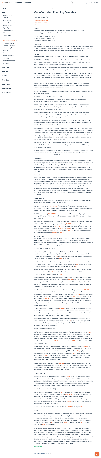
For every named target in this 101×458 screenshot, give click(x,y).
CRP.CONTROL (52, 214)
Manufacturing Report (9, 48)
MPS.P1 (62, 228)
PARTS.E (68, 224)
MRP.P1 (68, 228)
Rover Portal (6, 84)
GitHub (96, 2)
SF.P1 (52, 422)
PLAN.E (61, 308)
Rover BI (4, 76)
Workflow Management (9, 60)
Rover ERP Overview (41, 8)
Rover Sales (5, 80)
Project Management (8, 55)
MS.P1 (83, 422)
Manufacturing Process (9, 45)
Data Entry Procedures (41, 20)
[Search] (79, 2)
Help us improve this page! (41, 453)
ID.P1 (65, 422)
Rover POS (5, 67)
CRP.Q (81, 407)
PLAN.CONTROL (53, 206)
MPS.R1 (86, 290)
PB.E (56, 256)
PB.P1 (61, 258)
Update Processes (40, 25)
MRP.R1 (86, 346)
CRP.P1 (62, 392)
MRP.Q (78, 351)
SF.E (77, 264)
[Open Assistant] (97, 454)
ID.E (70, 321)
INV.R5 (68, 376)
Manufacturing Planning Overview (53, 8)
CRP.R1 (70, 407)
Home (90, 2)
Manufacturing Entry (9, 43)
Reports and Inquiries (41, 23)
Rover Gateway (6, 88)
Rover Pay (5, 71)
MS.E (52, 272)
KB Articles (6, 63)
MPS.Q (78, 294)
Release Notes (6, 93)
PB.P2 (44, 424)
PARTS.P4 (58, 226)
